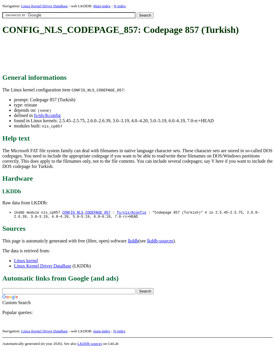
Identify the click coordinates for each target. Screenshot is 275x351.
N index (120, 6)
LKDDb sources (89, 345)
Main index (102, 6)
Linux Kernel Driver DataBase (44, 6)
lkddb (133, 242)
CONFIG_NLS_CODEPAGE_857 (86, 212)
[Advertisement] (108, 55)
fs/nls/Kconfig (47, 115)
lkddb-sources (160, 242)
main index (101, 332)
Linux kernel (26, 261)
